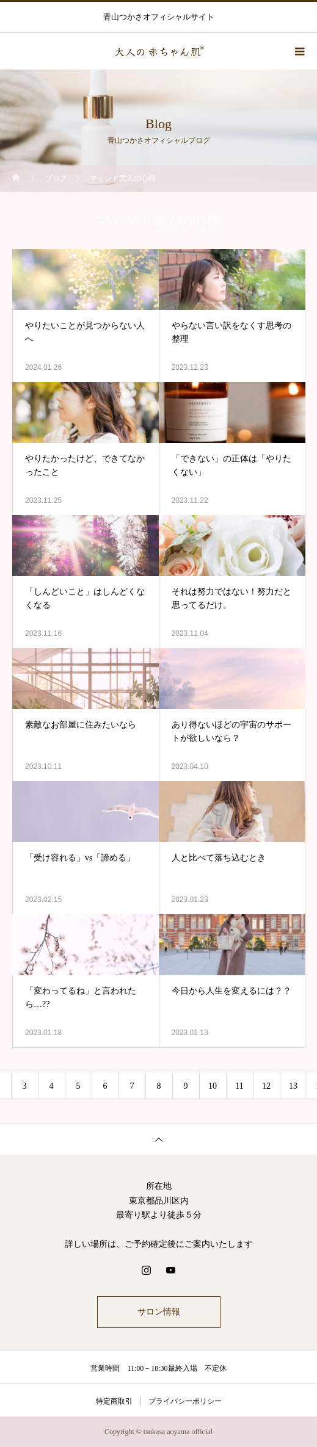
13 (293, 1086)
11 (239, 1086)
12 (266, 1086)
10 (212, 1086)
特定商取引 (114, 1401)
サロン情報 (158, 1311)
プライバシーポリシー (185, 1401)
